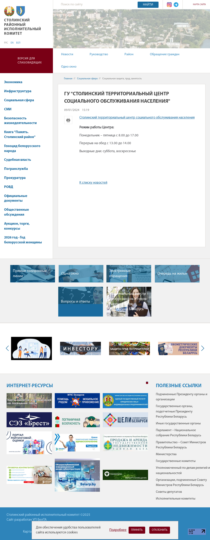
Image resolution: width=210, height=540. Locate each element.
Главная (68, 78)
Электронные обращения (120, 273)
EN (12, 43)
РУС (6, 43)
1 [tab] (147, 383)
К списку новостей (93, 182)
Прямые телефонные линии (30, 273)
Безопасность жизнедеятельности (22, 121)
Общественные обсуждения (16, 212)
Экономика (15, 82)
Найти (148, 4)
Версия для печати (68, 120)
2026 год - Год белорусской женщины (23, 240)
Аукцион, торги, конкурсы (17, 226)
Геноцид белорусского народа (22, 148)
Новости (67, 54)
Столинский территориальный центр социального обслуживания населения (137, 117)
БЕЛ (18, 43)
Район (129, 54)
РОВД (8, 187)
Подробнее (118, 530)
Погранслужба (16, 169)
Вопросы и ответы (75, 302)
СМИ (9, 109)
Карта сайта (199, 4)
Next (201, 348)
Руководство (99, 54)
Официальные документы (15, 198)
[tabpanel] (77, 444)
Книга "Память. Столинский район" (21, 134)
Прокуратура (17, 178)
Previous (8, 348)
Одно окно (68, 66)
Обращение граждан (164, 54)
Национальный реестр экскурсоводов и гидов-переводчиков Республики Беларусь (128, 301)
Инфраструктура (19, 91)
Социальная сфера (21, 100)
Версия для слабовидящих (30, 60)
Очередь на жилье (172, 274)
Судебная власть (17, 160)
